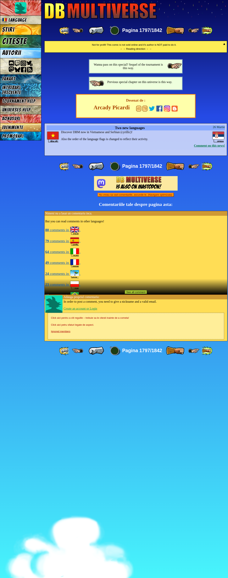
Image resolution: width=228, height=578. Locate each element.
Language (14, 20)
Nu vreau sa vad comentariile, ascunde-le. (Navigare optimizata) (135, 411)
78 (145, 325)
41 (139, 325)
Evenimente (12, 127)
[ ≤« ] (77, 30)
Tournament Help (18, 101)
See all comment (135, 508)
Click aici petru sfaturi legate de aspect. (72, 541)
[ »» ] (207, 30)
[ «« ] (64, 30)
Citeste (14, 41)
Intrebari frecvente (11, 90)
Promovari (13, 136)
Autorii (11, 53)
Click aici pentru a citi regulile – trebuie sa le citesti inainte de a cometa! (90, 534)
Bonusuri (11, 118)
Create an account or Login (80, 525)
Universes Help (16, 109)
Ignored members (60, 547)
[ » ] (175, 30)
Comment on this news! (209, 362)
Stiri (8, 29)
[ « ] (96, 30)
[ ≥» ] (194, 30)
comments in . (62, 446)
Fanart (8, 78)
